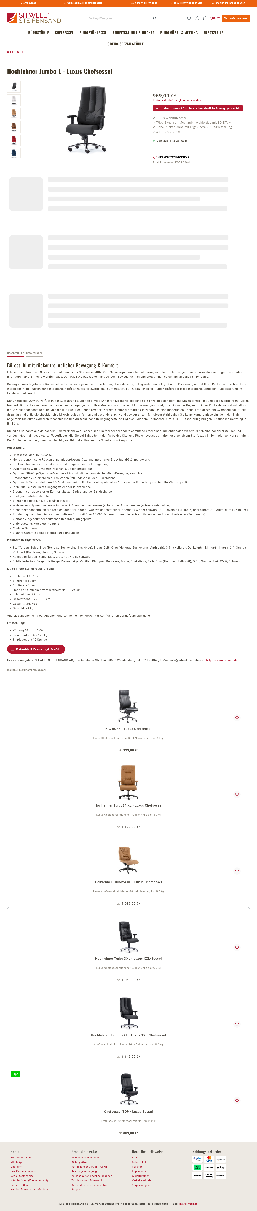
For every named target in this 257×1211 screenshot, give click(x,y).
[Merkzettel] (189, 18)
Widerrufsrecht (141, 1176)
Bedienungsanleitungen (85, 1157)
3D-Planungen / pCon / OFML (89, 1166)
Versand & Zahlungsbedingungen (91, 1176)
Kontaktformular (21, 1157)
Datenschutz (140, 1162)
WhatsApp (17, 1162)
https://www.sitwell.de (222, 660)
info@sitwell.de (188, 1204)
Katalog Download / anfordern (29, 1189)
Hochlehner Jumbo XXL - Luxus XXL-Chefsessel (128, 1035)
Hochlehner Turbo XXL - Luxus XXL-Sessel (128, 958)
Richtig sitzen (79, 1162)
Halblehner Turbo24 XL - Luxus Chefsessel (128, 882)
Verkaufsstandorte (236, 18)
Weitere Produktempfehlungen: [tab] (26, 669)
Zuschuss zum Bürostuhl (86, 1180)
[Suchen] (154, 18)
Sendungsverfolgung (84, 1171)
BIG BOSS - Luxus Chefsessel (128, 729)
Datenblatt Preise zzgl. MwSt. (38, 649)
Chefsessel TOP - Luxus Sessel (128, 1111)
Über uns (16, 1166)
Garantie (137, 1166)
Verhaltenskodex (142, 1180)
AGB (134, 1157)
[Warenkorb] (211, 18)
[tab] (15, 353)
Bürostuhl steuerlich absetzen (89, 1185)
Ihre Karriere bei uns (23, 1171)
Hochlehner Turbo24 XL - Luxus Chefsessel (128, 805)
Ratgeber (77, 1189)
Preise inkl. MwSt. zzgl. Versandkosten (177, 100)
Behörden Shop (20, 1185)
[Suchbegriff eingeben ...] (118, 18)
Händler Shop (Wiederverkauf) (29, 1180)
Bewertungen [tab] (34, 353)
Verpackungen (141, 1185)
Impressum (139, 1171)
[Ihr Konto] (197, 18)
